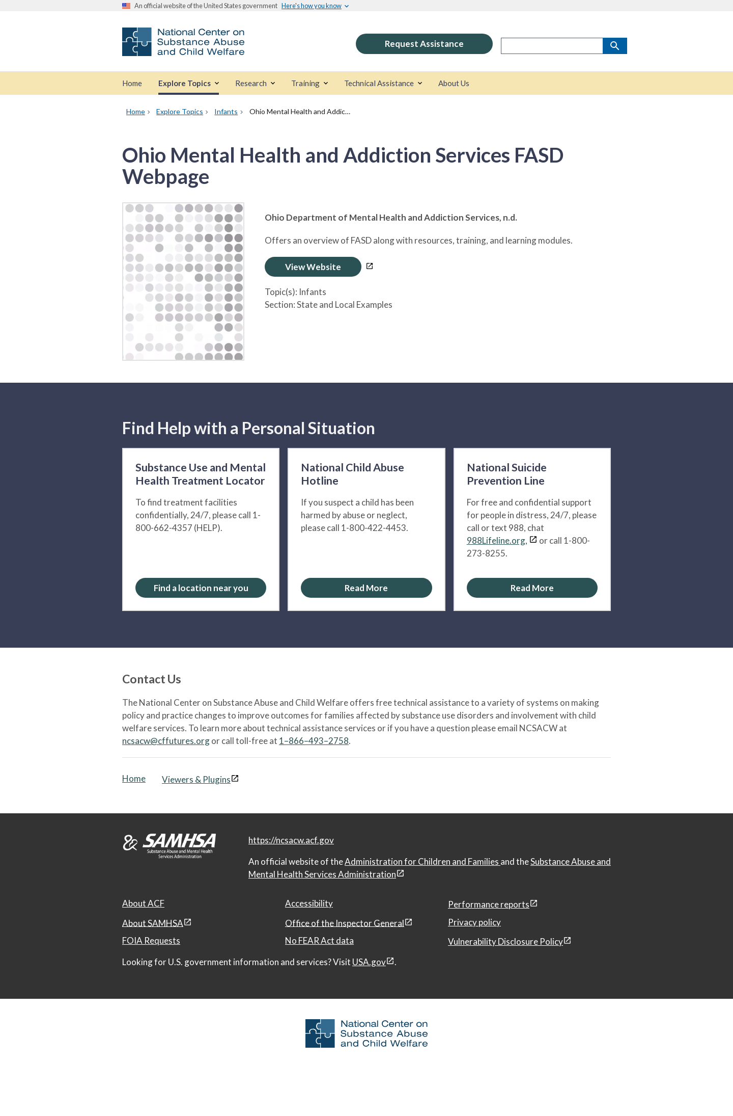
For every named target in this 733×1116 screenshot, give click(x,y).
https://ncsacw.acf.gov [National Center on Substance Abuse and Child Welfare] (291, 840)
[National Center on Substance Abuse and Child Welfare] (183, 49)
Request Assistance (424, 43)
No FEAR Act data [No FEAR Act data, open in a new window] (319, 940)
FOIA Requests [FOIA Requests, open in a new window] (151, 940)
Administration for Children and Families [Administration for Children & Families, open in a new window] (422, 861)
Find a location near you (201, 588)
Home (134, 778)
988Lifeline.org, (497, 540)
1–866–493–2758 (314, 740)
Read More (366, 588)
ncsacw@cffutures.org (166, 740)
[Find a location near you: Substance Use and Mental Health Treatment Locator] (200, 588)
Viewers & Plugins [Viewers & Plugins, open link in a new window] (196, 779)
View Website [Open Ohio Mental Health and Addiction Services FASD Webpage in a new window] (313, 266)
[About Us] (453, 83)
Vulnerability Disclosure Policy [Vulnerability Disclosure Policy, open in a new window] (505, 941)
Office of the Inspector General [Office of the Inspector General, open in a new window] (344, 922)
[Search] (615, 46)
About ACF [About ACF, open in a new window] (143, 903)
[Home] (132, 83)
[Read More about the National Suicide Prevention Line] (532, 588)
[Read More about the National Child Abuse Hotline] (366, 588)
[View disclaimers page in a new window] (369, 267)
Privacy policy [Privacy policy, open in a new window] (474, 922)
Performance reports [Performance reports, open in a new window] (488, 904)
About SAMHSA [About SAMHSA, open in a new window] (152, 922)
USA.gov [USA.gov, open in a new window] (369, 961)
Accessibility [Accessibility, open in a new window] (309, 903)
